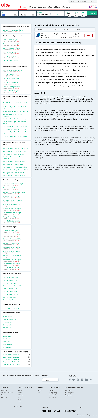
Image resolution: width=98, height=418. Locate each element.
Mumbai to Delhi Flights (10, 231)
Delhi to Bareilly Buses (10, 291)
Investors (4, 397)
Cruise (19, 402)
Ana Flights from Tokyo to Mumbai (14, 175)
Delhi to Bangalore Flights (11, 44)
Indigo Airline (7, 336)
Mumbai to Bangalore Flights (12, 235)
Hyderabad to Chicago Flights (12, 213)
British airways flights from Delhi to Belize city (14, 122)
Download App (82, 1)
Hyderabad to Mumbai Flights (12, 268)
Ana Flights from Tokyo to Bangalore (15, 167)
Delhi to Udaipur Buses (10, 294)
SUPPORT (92, 1)
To (20, 13)
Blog (39, 392)
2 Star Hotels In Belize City (16, 357)
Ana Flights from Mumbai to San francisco (13, 158)
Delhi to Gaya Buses (9, 300)
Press (2, 395)
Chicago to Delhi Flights (10, 217)
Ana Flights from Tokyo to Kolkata (14, 161)
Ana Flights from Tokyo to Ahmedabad (15, 170)
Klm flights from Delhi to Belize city (14, 129)
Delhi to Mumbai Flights (10, 40)
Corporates (68, 395)
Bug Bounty (52, 397)
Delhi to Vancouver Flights (11, 78)
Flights (20, 390)
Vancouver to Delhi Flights (11, 196)
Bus (19, 397)
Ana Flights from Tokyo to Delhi (13, 164)
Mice (19, 399)
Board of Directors (7, 392)
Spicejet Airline (7, 347)
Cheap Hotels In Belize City (16, 364)
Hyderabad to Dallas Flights (11, 221)
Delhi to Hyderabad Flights (11, 48)
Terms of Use (53, 395)
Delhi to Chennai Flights (10, 56)
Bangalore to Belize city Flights (13, 30)
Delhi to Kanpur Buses (10, 283)
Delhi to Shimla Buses (10, 289)
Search (92, 13)
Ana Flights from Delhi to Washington (15, 151)
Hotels (20, 392)
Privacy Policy (53, 392)
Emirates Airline (8, 325)
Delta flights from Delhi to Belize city (15, 126)
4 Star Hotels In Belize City (16, 355)
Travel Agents (69, 392)
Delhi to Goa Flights (9, 52)
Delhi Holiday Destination (11, 308)
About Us (4, 390)
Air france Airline (8, 328)
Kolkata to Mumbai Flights (11, 247)
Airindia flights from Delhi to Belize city (15, 111)
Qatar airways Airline (9, 319)
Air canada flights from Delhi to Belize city (15, 103)
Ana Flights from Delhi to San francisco (15, 148)
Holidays (20, 395)
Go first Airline (7, 344)
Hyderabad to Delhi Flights (11, 264)
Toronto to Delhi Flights (10, 188)
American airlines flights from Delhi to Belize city (15, 115)
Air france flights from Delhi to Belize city (15, 108)
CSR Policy (52, 390)
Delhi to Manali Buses (10, 280)
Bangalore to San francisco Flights (14, 192)
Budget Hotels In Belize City (16, 362)
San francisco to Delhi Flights (12, 200)
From (3, 13)
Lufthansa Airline (8, 322)
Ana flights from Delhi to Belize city (14, 119)
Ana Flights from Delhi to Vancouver (14, 173)
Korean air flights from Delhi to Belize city (15, 133)
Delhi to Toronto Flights (10, 74)
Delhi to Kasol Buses (9, 297)
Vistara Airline (7, 342)
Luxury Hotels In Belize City (16, 359)
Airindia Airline (7, 316)
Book (88, 35)
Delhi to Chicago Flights (10, 82)
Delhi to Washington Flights (11, 87)
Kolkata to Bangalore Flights (12, 260)
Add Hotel (68, 390)
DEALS (72, 1)
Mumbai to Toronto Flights (11, 204)
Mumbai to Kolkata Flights (11, 251)
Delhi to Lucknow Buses (10, 277)
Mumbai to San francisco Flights (13, 184)
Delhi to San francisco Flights (12, 70)
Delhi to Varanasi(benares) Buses (13, 286)
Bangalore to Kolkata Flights (12, 255)
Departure (39, 12)
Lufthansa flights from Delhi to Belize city (15, 137)
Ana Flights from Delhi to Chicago (13, 154)
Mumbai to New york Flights (12, 208)
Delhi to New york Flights (11, 91)
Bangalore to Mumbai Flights (12, 239)
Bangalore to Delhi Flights (11, 243)
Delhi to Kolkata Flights (10, 60)
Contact (40, 390)
